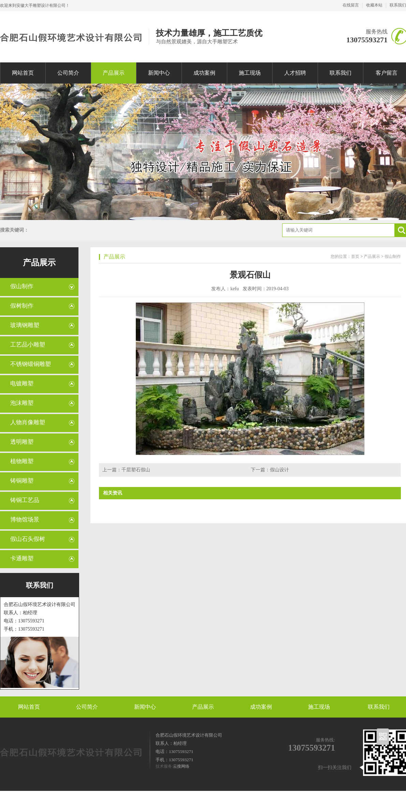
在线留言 (351, 5)
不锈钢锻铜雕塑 (30, 364)
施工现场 (250, 73)
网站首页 (23, 73)
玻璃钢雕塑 (24, 325)
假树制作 (21, 306)
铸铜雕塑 (21, 480)
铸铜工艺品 (24, 500)
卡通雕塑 (21, 558)
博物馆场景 (24, 519)
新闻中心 (159, 73)
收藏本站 (374, 5)
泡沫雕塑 (21, 403)
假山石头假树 (27, 539)
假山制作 (21, 286)
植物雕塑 (21, 461)
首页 (355, 256)
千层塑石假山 (135, 469)
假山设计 (279, 469)
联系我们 (398, 5)
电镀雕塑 (21, 383)
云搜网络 (181, 766)
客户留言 (386, 73)
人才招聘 (295, 73)
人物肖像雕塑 (27, 422)
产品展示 (114, 73)
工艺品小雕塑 (27, 344)
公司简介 (68, 73)
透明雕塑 (21, 442)
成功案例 (204, 73)
